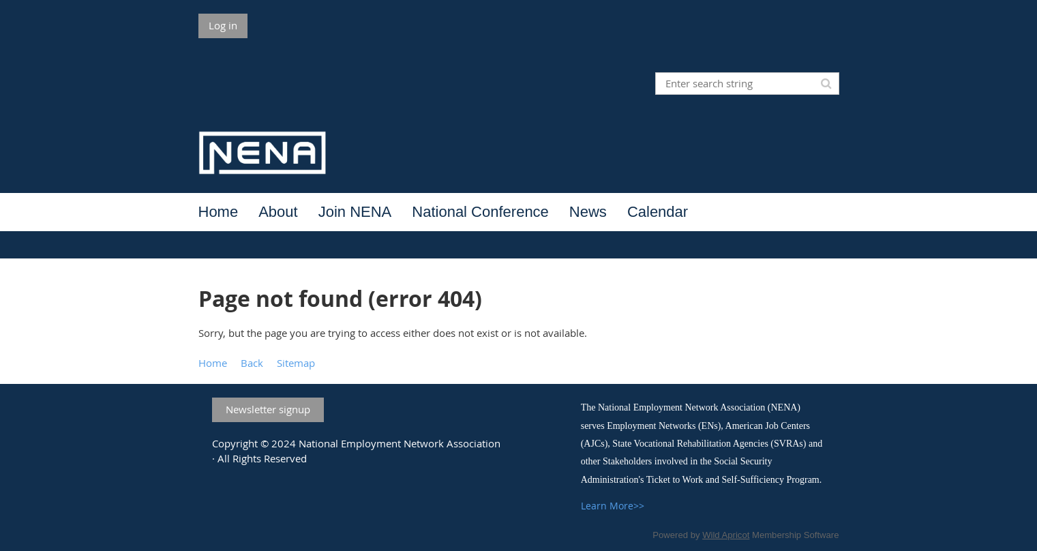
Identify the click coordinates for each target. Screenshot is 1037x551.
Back (252, 363)
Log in (223, 25)
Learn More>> (612, 505)
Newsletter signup (268, 409)
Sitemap (296, 363)
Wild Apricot (725, 535)
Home (212, 363)
